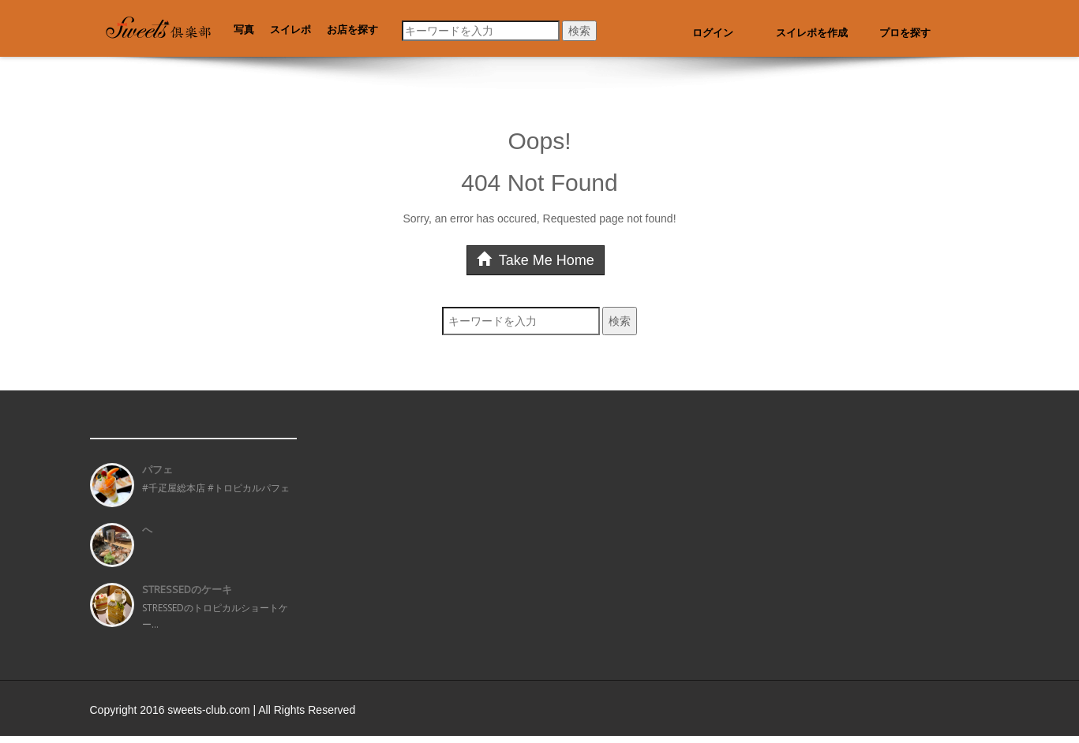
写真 (244, 29)
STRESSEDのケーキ (187, 589)
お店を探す (352, 29)
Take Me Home (535, 260)
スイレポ (290, 29)
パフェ (157, 469)
